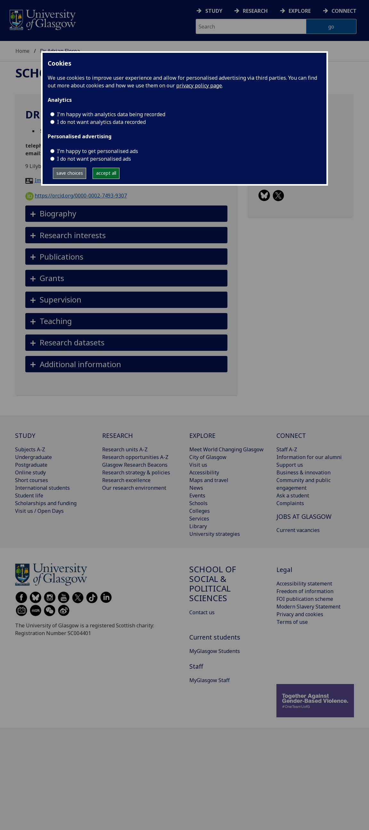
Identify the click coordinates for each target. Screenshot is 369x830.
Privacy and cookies (299, 614)
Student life (29, 495)
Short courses (31, 480)
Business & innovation (303, 472)
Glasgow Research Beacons (135, 464)
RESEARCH (117, 435)
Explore (300, 10)
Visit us (198, 464)
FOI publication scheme (304, 598)
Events (197, 495)
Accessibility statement (304, 583)
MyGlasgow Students (214, 651)
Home (22, 50)
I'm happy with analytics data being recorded (111, 114)
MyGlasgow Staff (209, 680)
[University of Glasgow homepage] (42, 19)
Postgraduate (31, 464)
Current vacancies (298, 530)
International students (42, 487)
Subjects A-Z (30, 449)
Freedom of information (304, 591)
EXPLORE (202, 435)
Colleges (199, 510)
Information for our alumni (309, 457)
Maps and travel (208, 480)
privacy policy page (199, 85)
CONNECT (291, 435)
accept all (106, 173)
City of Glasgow (207, 457)
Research (255, 10)
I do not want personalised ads (94, 158)
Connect (344, 10)
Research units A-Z (125, 449)
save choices (69, 173)
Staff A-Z (286, 449)
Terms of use (292, 621)
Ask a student (292, 495)
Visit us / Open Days (39, 510)
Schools (198, 503)
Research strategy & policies (136, 472)
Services (199, 518)
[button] (126, 213)
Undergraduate (33, 457)
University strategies (214, 533)
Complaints (290, 503)
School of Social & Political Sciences (212, 583)
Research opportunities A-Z (135, 457)
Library (198, 526)
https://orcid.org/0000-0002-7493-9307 (76, 195)
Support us (289, 464)
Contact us (202, 612)
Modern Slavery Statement (308, 606)
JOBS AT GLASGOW (304, 516)
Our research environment (134, 487)
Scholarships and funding (46, 503)
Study (213, 10)
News (196, 487)
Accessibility (204, 472)
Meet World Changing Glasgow (226, 449)
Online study (30, 472)
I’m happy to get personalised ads (97, 151)
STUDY (25, 435)
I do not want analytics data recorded (101, 121)
